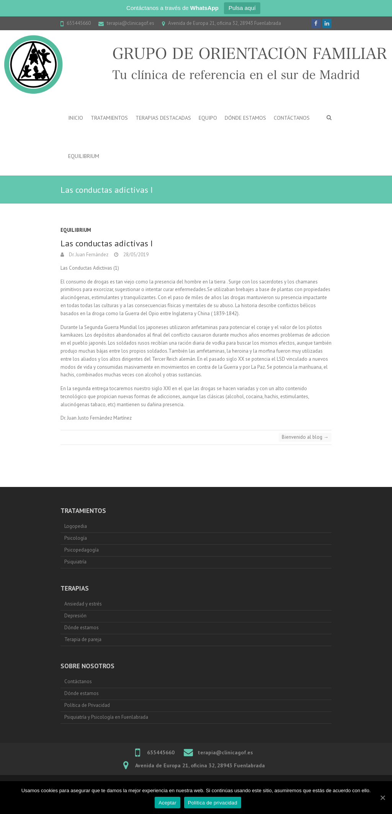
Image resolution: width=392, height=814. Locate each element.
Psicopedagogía (81, 550)
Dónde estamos (245, 117)
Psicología (75, 538)
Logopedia (75, 526)
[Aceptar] (382, 797)
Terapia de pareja (82, 639)
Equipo (208, 117)
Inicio (75, 117)
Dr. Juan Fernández (88, 254)
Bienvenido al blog (305, 437)
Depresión (75, 615)
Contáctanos (292, 117)
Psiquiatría (75, 561)
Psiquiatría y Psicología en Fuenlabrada (106, 717)
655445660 (79, 23)
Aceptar (167, 803)
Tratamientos (109, 117)
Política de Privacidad (87, 705)
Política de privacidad (212, 803)
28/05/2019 (135, 254)
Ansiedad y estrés (83, 604)
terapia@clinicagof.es (130, 23)
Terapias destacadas (163, 117)
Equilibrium (83, 156)
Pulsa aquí (242, 8)
